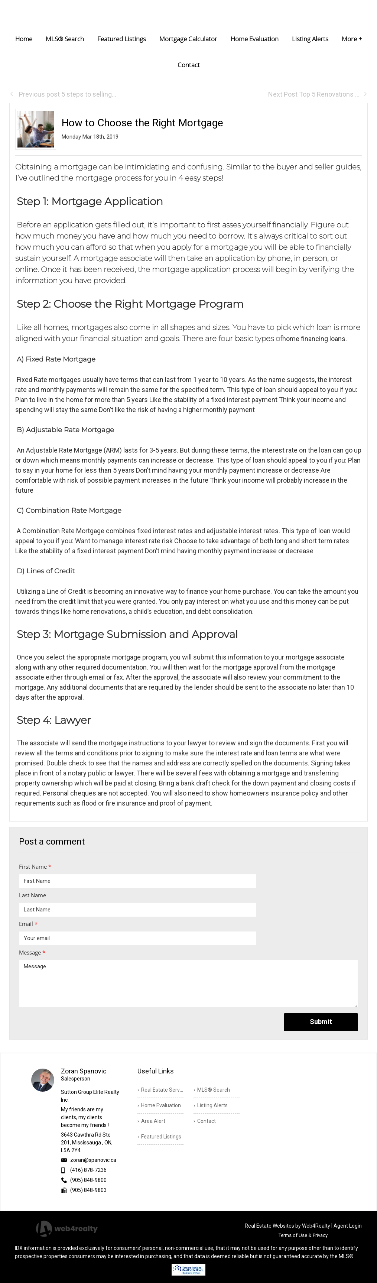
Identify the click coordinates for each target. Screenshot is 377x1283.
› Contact (205, 1121)
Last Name (32, 895)
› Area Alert (151, 1121)
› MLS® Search (212, 1090)
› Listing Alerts (211, 1105)
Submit (321, 1022)
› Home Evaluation (159, 1105)
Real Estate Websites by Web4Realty (287, 1226)
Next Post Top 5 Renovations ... (318, 94)
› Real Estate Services (160, 1090)
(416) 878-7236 (88, 1170)
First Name (35, 866)
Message (32, 952)
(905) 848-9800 (88, 1180)
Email (28, 923)
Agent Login (348, 1226)
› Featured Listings (159, 1137)
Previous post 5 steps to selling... (62, 94)
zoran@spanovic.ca (93, 1160)
